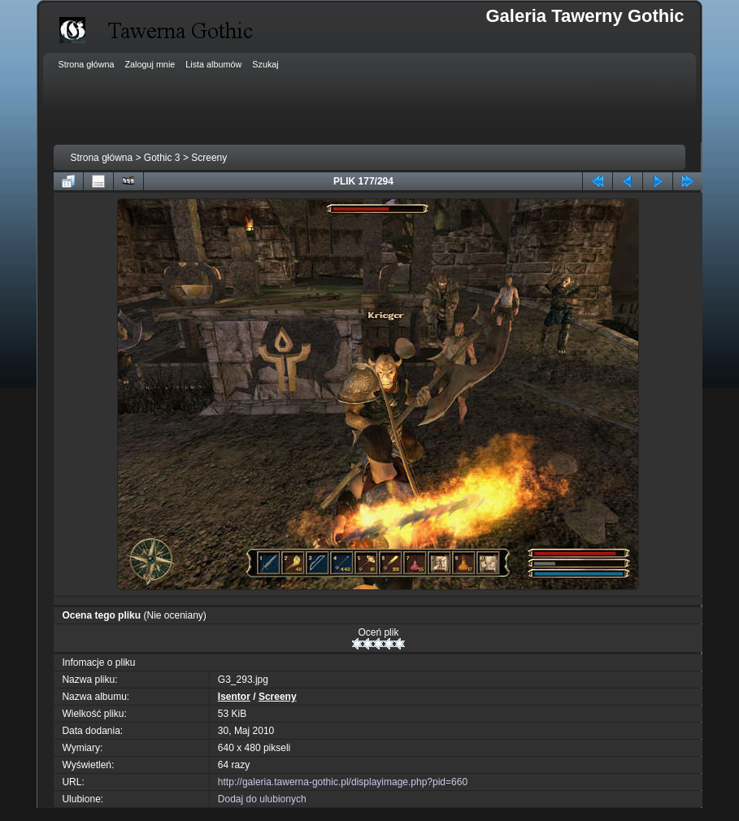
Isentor (234, 696)
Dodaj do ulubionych (262, 799)
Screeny (209, 157)
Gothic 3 (162, 157)
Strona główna (101, 157)
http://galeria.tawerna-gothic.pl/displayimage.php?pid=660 (342, 782)
